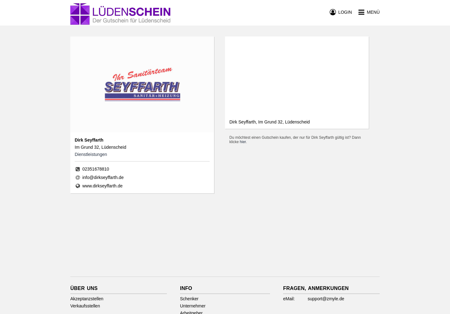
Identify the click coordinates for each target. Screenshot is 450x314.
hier (243, 142)
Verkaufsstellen (85, 305)
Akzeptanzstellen (86, 298)
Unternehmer (193, 305)
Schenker (189, 298)
